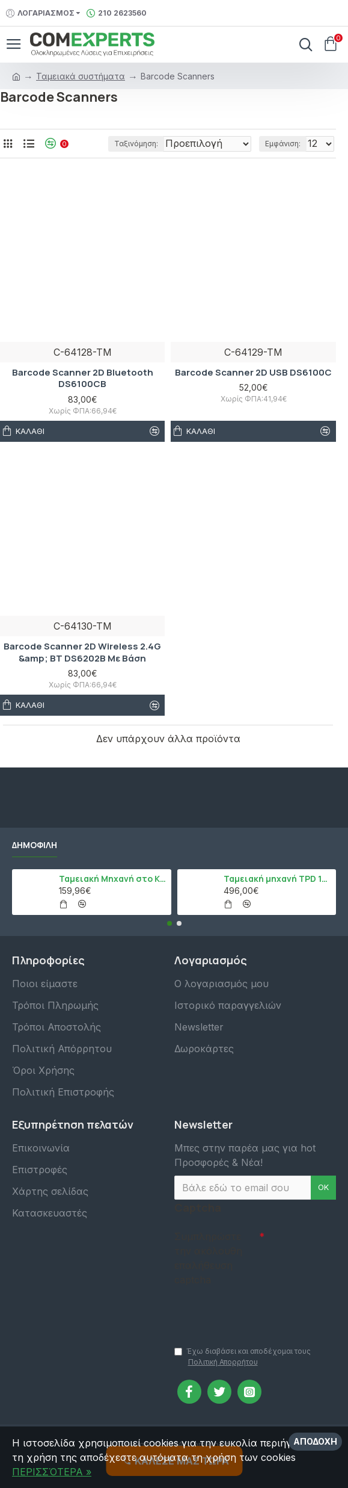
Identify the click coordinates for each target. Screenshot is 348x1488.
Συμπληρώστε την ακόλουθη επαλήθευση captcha (208, 1255)
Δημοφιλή (34, 842)
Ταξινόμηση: (83, 159)
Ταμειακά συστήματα (80, 76)
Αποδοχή (315, 1441)
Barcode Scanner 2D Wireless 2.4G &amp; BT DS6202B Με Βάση (82, 668)
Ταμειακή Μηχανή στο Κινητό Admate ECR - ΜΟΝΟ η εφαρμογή (113, 875)
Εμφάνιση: (283, 159)
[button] (169, 920)
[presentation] (258, 1308)
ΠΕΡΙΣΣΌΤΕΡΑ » (51, 1472)
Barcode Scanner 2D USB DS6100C (253, 388)
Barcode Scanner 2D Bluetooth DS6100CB (82, 394)
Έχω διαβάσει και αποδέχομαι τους (242, 1357)
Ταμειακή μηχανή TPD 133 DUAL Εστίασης (278, 875)
